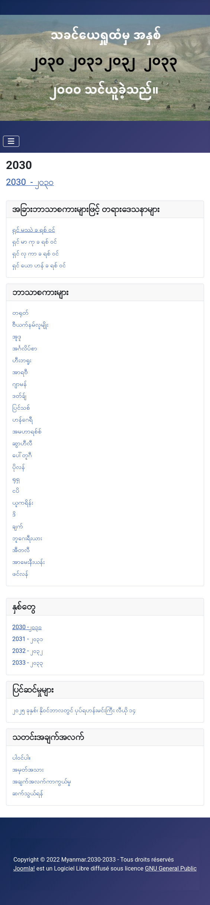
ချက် (17, 526)
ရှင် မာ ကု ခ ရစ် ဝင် (34, 241)
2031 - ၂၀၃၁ (27, 639)
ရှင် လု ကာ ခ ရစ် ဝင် (35, 253)
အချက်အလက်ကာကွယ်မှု (41, 781)
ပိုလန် (18, 466)
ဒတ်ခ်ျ (19, 395)
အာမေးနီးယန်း (28, 561)
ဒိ (14, 514)
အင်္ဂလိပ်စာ (24, 348)
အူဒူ (16, 336)
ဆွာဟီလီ (22, 443)
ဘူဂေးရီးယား (27, 538)
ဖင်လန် (20, 573)
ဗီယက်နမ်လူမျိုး (30, 324)
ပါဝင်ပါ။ (21, 757)
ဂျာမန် (19, 383)
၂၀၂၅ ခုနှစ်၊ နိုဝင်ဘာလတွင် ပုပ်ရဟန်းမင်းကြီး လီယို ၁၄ (74, 710)
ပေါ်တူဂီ (22, 455)
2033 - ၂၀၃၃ (27, 662)
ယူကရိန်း (22, 502)
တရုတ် (20, 312)
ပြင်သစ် (21, 407)
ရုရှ (16, 478)
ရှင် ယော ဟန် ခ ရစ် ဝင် (39, 265)
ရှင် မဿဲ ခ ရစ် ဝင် (33, 229)
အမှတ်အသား (27, 769)
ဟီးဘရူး (21, 360)
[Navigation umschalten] (11, 141)
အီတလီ (21, 550)
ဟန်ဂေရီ (22, 419)
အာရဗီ (20, 372)
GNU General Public (171, 868)
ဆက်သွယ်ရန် (27, 793)
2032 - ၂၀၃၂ (27, 650)
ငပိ (15, 490)
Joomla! (24, 868)
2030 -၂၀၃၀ (27, 627)
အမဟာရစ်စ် (27, 431)
